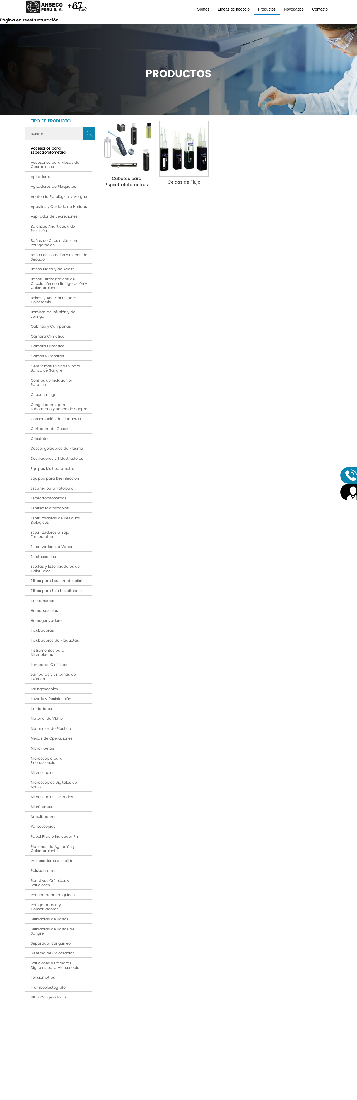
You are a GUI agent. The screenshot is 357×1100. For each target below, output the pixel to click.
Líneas (136, 1058)
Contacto (320, 9)
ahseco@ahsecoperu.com (64, 1078)
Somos (203, 9)
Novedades (294, 9)
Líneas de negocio (234, 9)
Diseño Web (218, 1096)
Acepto (212, 1024)
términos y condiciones (218, 1024)
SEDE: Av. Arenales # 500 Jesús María (67, 1065)
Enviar (287, 1017)
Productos (267, 9)
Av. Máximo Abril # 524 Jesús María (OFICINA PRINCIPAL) (67, 1054)
